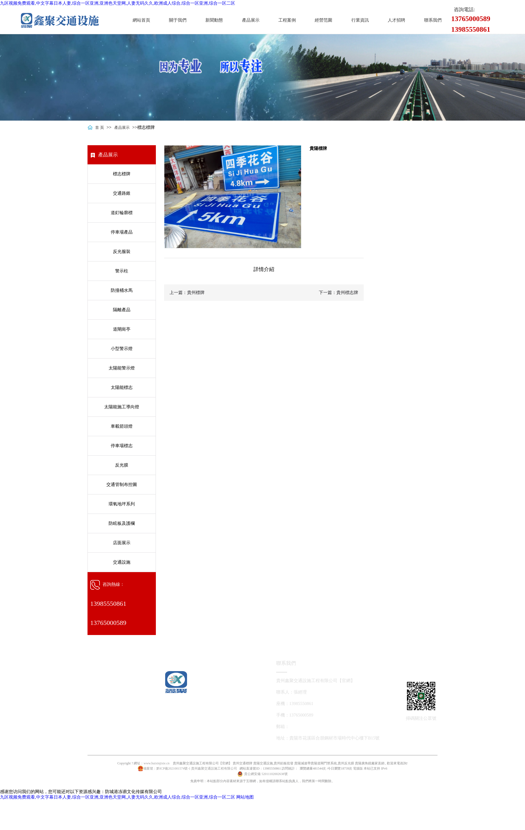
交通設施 (121, 562)
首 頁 (99, 128)
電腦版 (358, 768)
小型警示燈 (122, 348)
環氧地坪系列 (122, 504)
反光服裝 (121, 251)
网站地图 (245, 797)
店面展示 (121, 542)
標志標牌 (121, 173)
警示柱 (121, 271)
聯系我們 (433, 20)
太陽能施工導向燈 (121, 406)
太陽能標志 (122, 387)
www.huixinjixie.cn (157, 763)
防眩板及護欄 (122, 523)
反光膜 (121, 465)
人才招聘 (396, 20)
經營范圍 (323, 20)
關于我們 (177, 20)
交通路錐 (121, 193)
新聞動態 (214, 20)
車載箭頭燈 (122, 426)
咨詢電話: (464, 9)
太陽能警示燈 (122, 368)
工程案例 (287, 20)
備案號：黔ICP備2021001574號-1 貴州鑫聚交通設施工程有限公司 (190, 768)
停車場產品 (122, 232)
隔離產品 (121, 309)
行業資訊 (360, 20)
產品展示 (250, 20)
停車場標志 (122, 445)
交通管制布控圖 (121, 484)
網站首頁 (141, 20)
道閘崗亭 (121, 329)
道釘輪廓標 (122, 212)
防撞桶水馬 (122, 290)
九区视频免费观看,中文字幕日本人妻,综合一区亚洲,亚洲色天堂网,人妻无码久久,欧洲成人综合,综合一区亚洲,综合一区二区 (117, 3)
